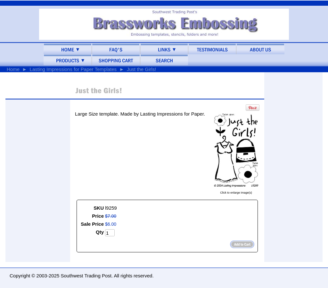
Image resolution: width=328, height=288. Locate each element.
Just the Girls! (141, 69)
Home (13, 69)
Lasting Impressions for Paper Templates (73, 69)
